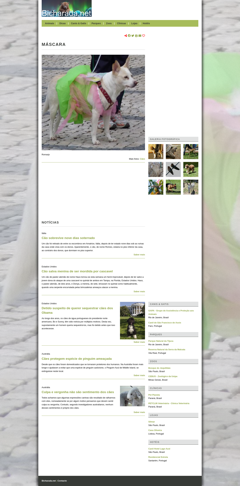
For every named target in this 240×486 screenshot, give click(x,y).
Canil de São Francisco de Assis (164, 322)
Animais (49, 23)
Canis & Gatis (78, 23)
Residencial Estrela (158, 457)
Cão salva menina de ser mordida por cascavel (77, 271)
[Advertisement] (146, 8)
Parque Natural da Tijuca (160, 341)
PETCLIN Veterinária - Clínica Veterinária (168, 403)
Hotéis (146, 23)
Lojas (134, 23)
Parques (96, 23)
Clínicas (121, 23)
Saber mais (139, 254)
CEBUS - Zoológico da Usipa (162, 376)
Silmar (151, 421)
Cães (142, 159)
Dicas (63, 23)
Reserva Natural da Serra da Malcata (166, 349)
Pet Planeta (154, 395)
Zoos (109, 23)
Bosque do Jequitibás (159, 368)
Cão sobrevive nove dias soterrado (68, 238)
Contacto (62, 480)
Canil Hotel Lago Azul (159, 448)
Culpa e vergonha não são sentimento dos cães (78, 392)
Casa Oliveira (155, 430)
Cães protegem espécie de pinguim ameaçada (77, 358)
